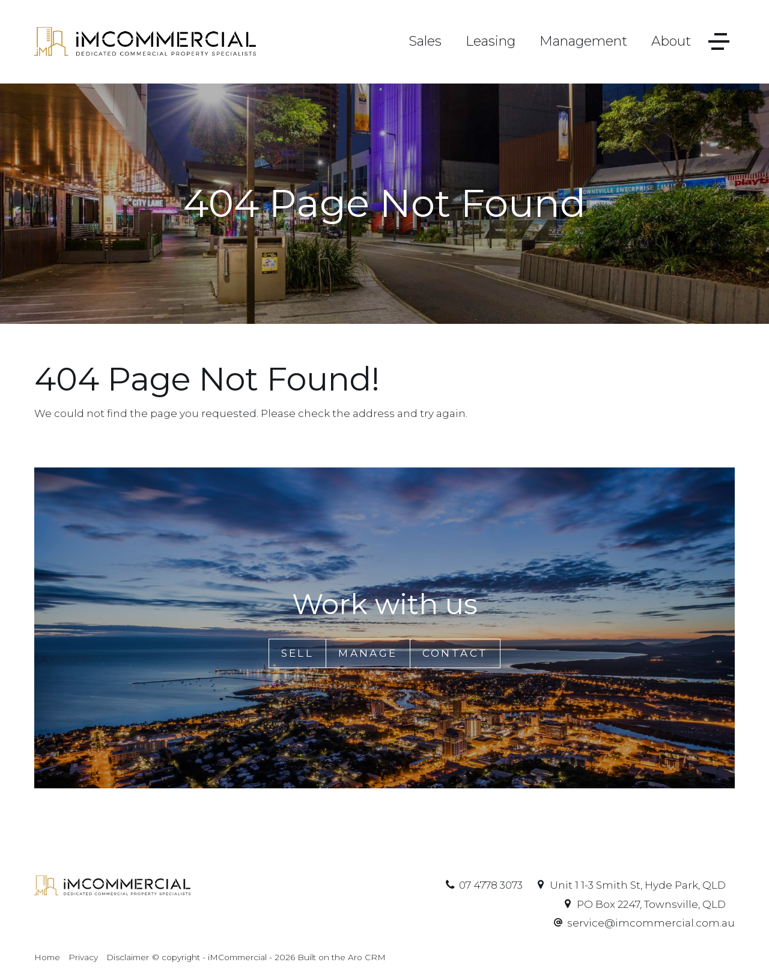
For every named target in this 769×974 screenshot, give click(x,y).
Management (583, 41)
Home (47, 957)
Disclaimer (127, 957)
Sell (297, 653)
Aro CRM (367, 957)
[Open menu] (719, 41)
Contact (455, 653)
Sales (425, 41)
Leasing (490, 41)
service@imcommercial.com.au (651, 923)
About (671, 41)
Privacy (83, 957)
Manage (367, 653)
